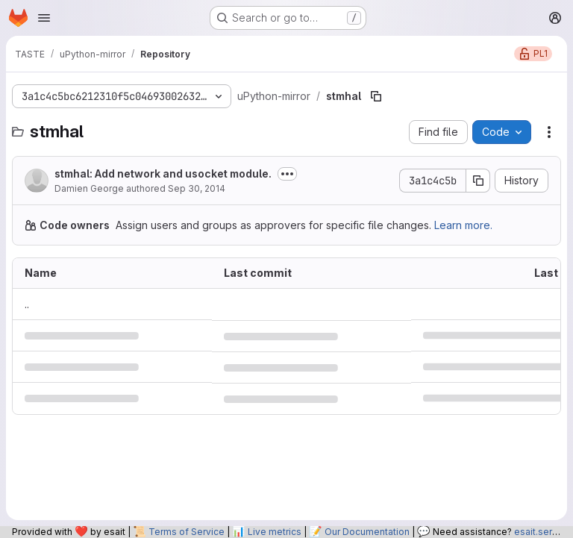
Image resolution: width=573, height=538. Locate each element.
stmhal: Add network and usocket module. (163, 173)
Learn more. (463, 225)
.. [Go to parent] (27, 304)
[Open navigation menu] (44, 18)
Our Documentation (367, 531)
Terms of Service (186, 531)
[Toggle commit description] (287, 174)
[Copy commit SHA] (478, 181)
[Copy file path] (376, 96)
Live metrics (274, 531)
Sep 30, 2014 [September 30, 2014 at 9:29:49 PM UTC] (196, 188)
